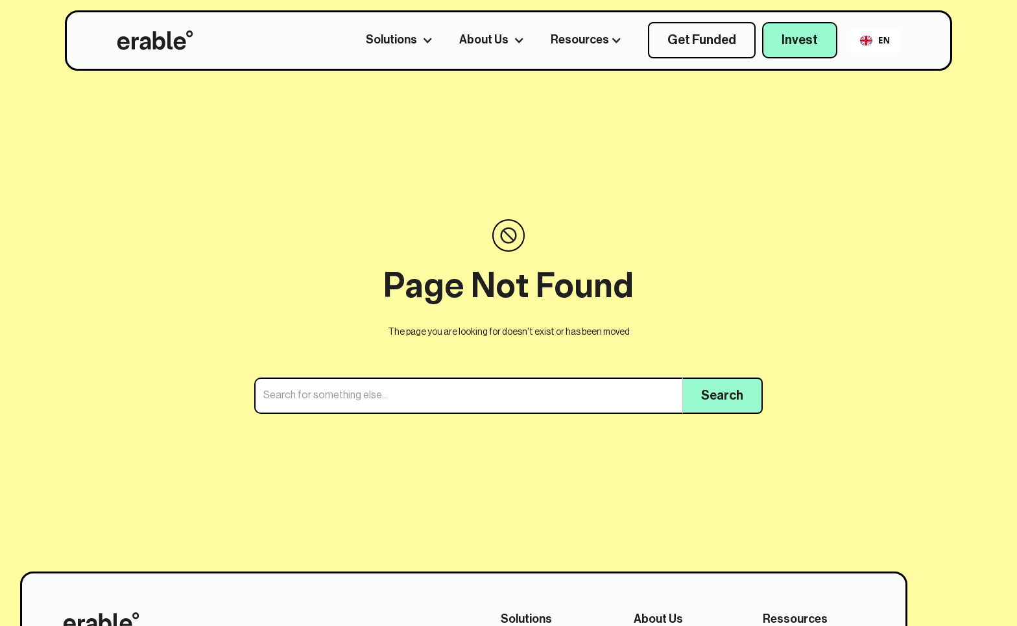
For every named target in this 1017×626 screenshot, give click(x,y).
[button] (406, 40)
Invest (800, 40)
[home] (155, 40)
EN (875, 40)
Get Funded (701, 40)
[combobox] (874, 40)
